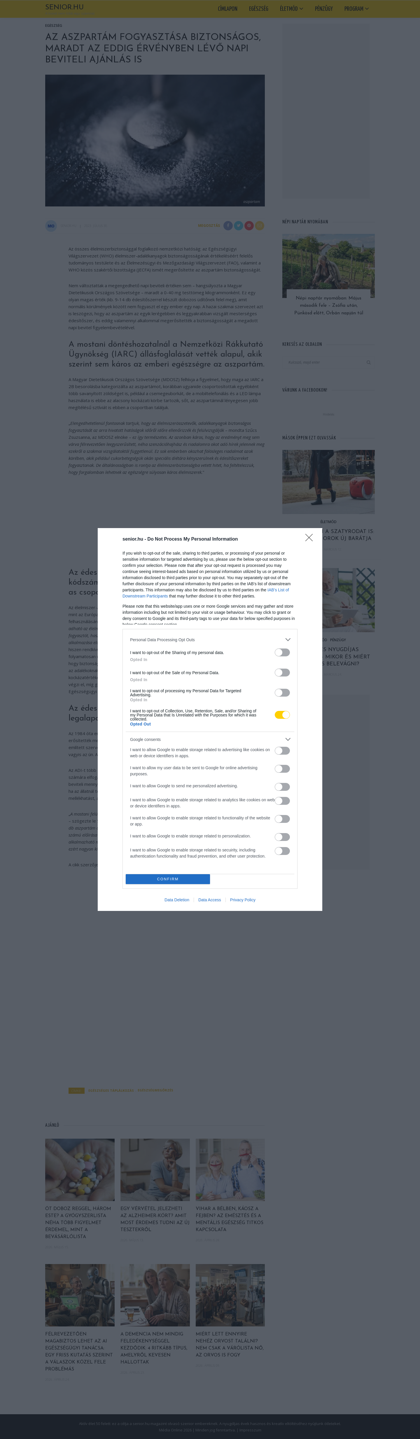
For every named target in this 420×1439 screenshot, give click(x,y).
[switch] (282, 652)
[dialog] (210, 719)
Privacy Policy (243, 900)
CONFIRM (168, 879)
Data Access (209, 900)
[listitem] (210, 640)
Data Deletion (176, 900)
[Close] (310, 539)
